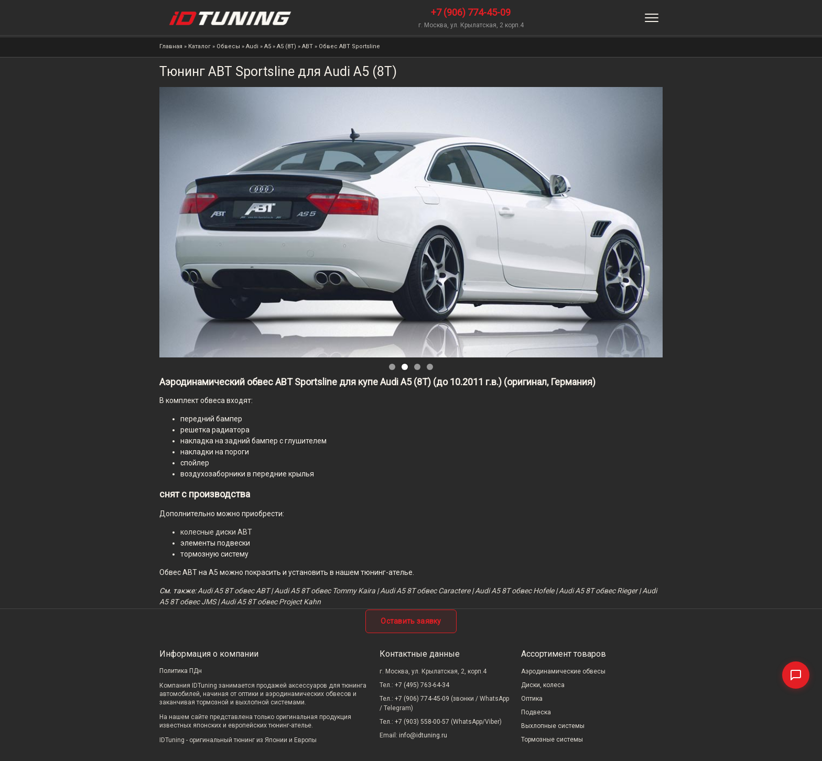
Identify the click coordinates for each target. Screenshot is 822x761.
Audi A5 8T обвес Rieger (598, 590)
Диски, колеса (543, 685)
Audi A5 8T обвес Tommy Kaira (324, 590)
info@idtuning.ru (423, 735)
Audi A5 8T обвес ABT (233, 590)
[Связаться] (795, 675)
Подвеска (536, 712)
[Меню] (652, 17)
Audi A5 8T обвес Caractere (425, 590)
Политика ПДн (180, 671)
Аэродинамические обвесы (563, 671)
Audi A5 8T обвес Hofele (514, 590)
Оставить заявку (411, 621)
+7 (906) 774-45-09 (471, 12)
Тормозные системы (552, 739)
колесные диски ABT (216, 532)
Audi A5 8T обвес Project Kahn (271, 601)
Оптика (532, 698)
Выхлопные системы (553, 726)
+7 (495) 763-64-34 (422, 685)
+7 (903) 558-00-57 (422, 721)
